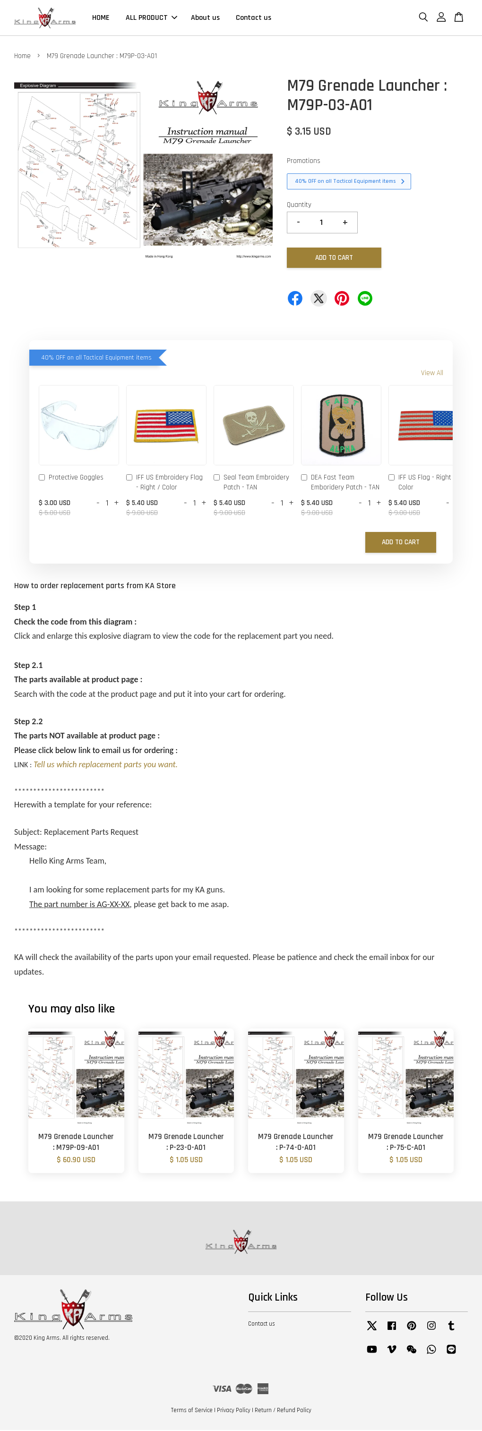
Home (22, 56)
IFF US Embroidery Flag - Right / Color (164, 483)
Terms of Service (192, 1411)
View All (432, 373)
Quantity (299, 205)
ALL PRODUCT (151, 18)
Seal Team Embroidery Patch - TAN (251, 483)
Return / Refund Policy (283, 1411)
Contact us (253, 18)
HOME (101, 18)
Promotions (303, 161)
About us (205, 18)
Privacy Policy (233, 1411)
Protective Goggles (71, 479)
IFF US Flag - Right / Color (422, 483)
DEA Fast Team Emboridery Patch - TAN (340, 483)
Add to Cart (401, 543)
